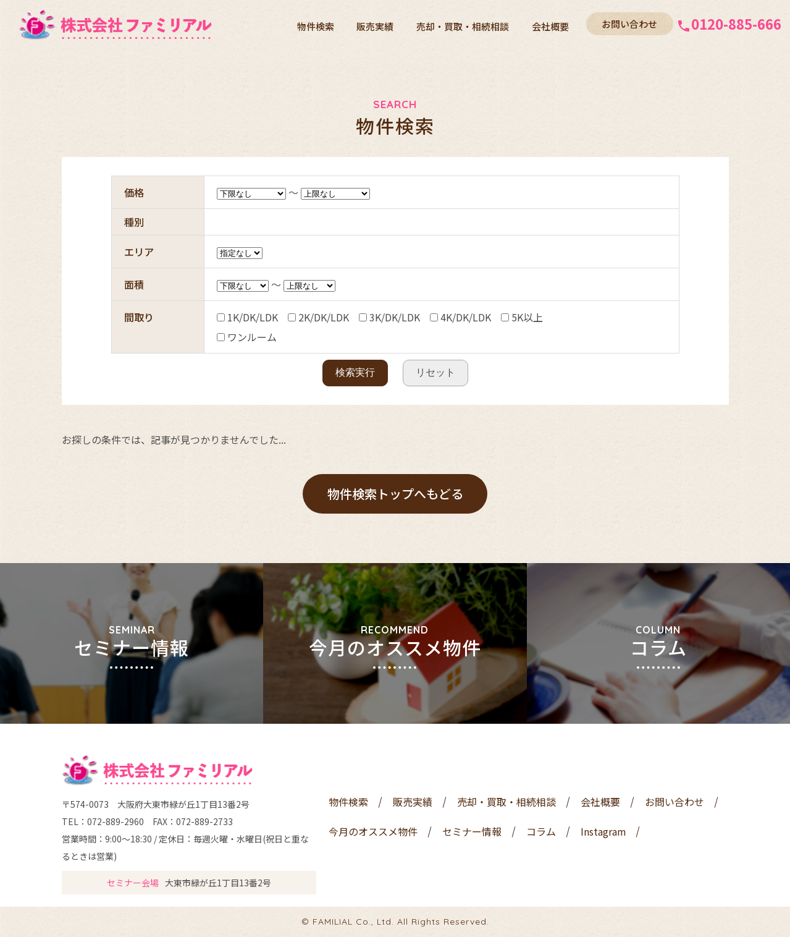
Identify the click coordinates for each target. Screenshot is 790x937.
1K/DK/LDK (247, 317)
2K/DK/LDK (318, 317)
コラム (541, 831)
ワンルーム (247, 336)
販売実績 (382, 24)
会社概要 (551, 24)
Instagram (603, 831)
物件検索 (325, 24)
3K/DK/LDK (389, 317)
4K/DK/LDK (460, 317)
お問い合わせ (629, 23)
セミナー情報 (472, 831)
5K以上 (522, 317)
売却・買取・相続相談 (467, 24)
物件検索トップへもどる (395, 493)
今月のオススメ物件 (373, 831)
